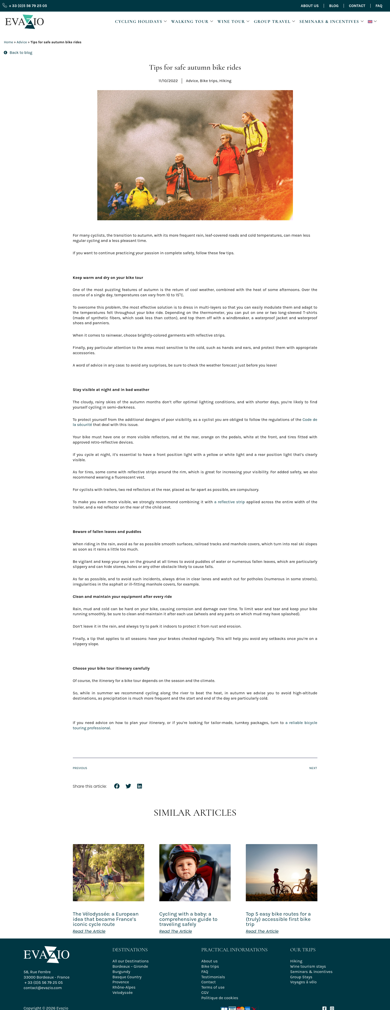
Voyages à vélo (303, 982)
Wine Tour (233, 21)
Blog (334, 6)
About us (310, 6)
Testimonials (213, 977)
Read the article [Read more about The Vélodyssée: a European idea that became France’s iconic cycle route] (89, 931)
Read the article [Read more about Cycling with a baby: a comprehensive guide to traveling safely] (175, 931)
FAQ (379, 6)
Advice (22, 42)
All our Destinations (130, 961)
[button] (373, 21)
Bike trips (210, 966)
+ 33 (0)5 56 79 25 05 (43, 982)
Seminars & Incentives (331, 21)
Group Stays (301, 977)
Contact (357, 6)
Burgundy (121, 971)
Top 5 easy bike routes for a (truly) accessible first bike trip (278, 919)
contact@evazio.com (43, 987)
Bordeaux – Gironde (130, 966)
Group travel (274, 21)
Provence (120, 982)
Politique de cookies (219, 997)
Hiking (296, 961)
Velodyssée (122, 992)
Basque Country (126, 977)
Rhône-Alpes (123, 987)
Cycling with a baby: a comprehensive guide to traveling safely (188, 919)
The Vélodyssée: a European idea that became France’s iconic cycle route (106, 919)
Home (8, 42)
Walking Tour (192, 21)
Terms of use (213, 987)
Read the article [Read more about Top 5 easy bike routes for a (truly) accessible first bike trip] (262, 931)
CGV (205, 992)
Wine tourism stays (308, 966)
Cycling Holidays (141, 21)
